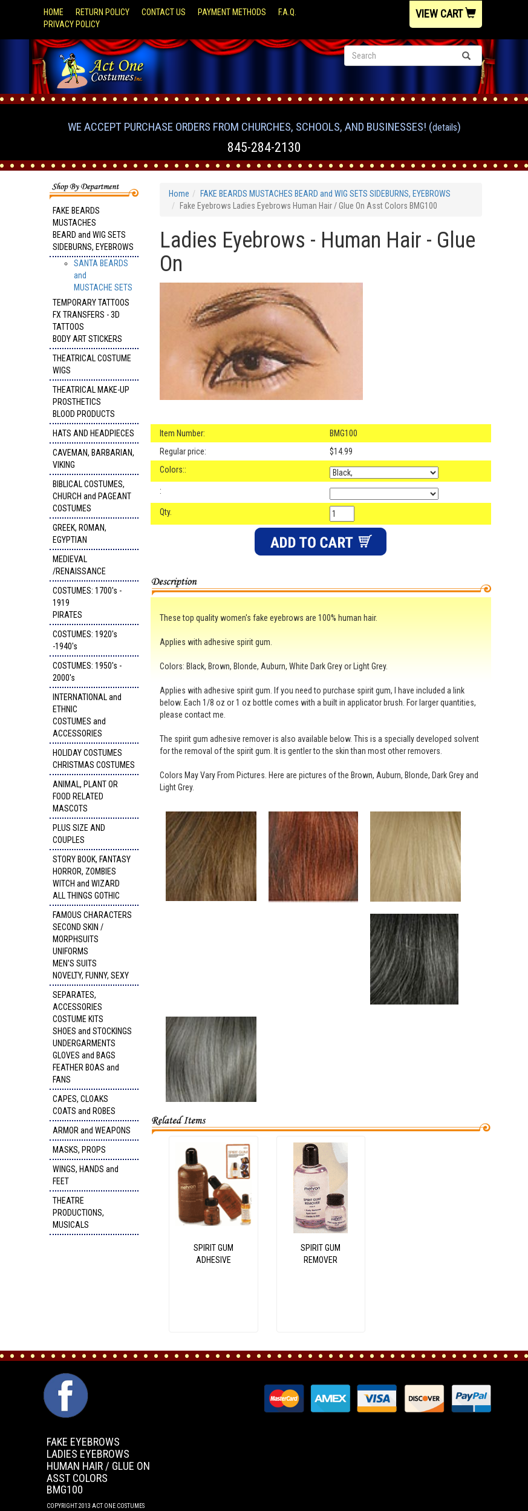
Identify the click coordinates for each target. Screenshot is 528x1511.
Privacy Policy (72, 24)
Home (54, 12)
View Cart (446, 13)
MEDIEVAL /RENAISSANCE (79, 565)
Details (444, 127)
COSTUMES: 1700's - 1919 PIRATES (87, 603)
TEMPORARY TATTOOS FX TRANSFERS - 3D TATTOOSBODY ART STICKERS (91, 321)
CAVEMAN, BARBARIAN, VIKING (93, 459)
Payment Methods (232, 12)
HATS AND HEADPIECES (93, 433)
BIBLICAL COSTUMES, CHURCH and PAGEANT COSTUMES (92, 496)
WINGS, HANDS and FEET (86, 1175)
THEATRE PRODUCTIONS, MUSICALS (78, 1213)
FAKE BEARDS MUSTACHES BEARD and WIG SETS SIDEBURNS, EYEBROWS (93, 229)
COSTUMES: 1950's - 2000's (87, 672)
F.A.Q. (287, 12)
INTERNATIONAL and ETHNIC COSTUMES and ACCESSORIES (87, 715)
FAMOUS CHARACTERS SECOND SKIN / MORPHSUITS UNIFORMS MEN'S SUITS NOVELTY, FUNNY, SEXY (92, 945)
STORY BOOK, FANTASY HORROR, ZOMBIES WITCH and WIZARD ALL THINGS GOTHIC (92, 877)
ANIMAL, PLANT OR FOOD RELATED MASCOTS (85, 796)
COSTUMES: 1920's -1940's (85, 640)
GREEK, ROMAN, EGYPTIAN (79, 534)
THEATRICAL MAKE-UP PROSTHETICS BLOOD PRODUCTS (91, 402)
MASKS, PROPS (79, 1150)
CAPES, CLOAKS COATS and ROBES (84, 1105)
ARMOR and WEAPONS (92, 1130)
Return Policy (102, 12)
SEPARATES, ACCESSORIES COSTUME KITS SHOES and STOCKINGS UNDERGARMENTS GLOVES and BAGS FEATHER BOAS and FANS (92, 1037)
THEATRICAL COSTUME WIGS (92, 364)
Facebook (64, 1379)
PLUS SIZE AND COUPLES (79, 834)
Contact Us (164, 12)
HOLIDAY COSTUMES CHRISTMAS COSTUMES (94, 759)
